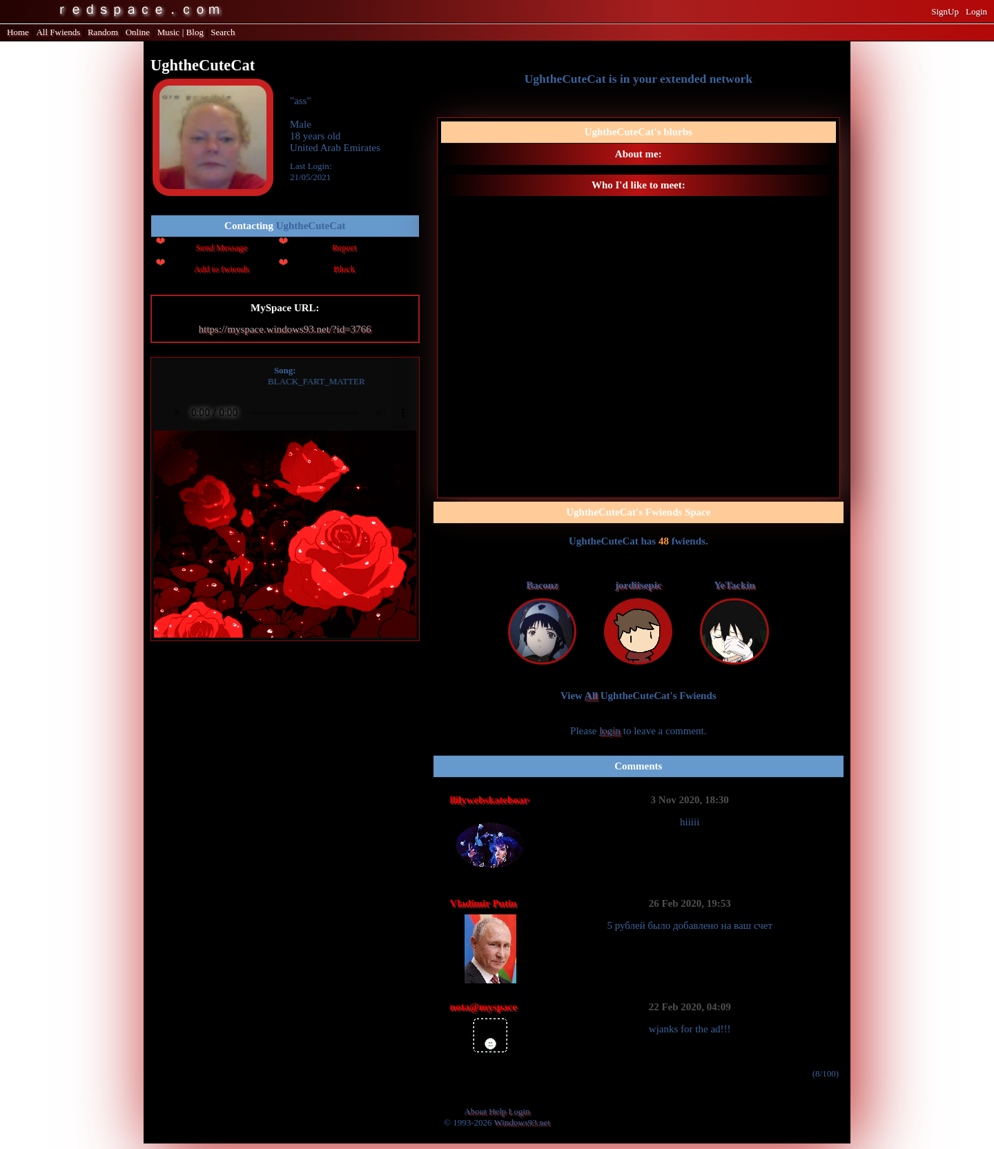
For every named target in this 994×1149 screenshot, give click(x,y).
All (58, 32)
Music (168, 32)
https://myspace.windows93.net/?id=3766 (285, 329)
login (610, 730)
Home (18, 32)
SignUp (945, 11)
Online (138, 32)
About (475, 1111)
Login (976, 11)
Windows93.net (522, 1122)
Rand (103, 32)
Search (223, 32)
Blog (195, 32)
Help (497, 1111)
